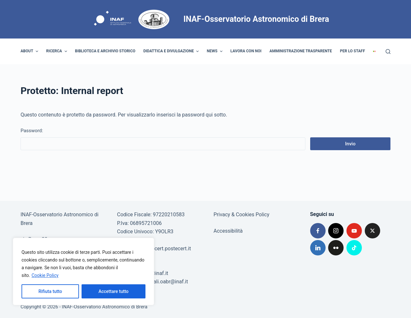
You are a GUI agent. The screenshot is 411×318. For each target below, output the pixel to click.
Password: (163, 139)
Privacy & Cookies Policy (241, 214)
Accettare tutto (114, 291)
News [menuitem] (215, 51)
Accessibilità (228, 231)
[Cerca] (388, 51)
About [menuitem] (30, 51)
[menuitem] (374, 51)
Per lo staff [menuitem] (352, 51)
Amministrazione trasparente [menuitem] (300, 51)
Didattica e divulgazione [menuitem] (172, 51)
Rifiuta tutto (50, 291)
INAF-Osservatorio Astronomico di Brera (256, 19)
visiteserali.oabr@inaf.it (161, 282)
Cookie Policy (44, 275)
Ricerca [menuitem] (57, 51)
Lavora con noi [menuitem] (246, 51)
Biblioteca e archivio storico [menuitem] (105, 51)
